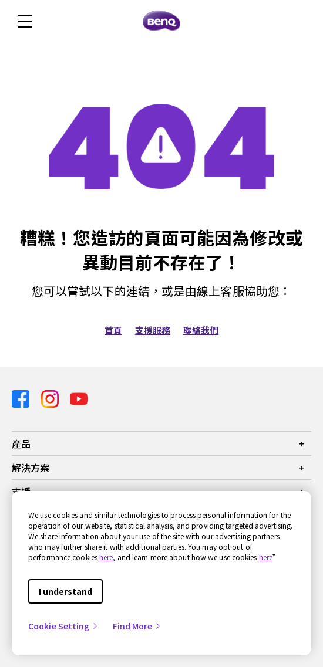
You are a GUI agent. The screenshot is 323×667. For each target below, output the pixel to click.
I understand (65, 591)
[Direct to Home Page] (161, 21)
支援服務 (152, 330)
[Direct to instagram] (51, 398)
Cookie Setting (63, 626)
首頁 (113, 330)
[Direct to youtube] (79, 398)
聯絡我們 (200, 330)
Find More (137, 626)
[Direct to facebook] (22, 398)
